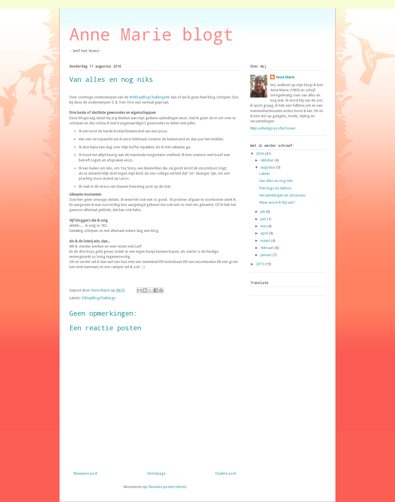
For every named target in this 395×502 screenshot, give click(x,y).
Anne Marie (285, 77)
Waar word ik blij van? (277, 202)
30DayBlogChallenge (99, 298)
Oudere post (225, 473)
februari (267, 248)
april (264, 233)
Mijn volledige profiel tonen (272, 128)
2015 (260, 264)
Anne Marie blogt (151, 34)
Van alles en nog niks (276, 181)
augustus (268, 167)
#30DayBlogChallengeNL (149, 97)
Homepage (156, 473)
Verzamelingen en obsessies (282, 195)
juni (263, 219)
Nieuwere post (85, 473)
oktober (267, 160)
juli (263, 211)
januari (266, 255)
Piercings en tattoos (275, 188)
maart (265, 240)
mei (263, 226)
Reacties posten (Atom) (167, 487)
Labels (264, 173)
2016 (260, 153)
